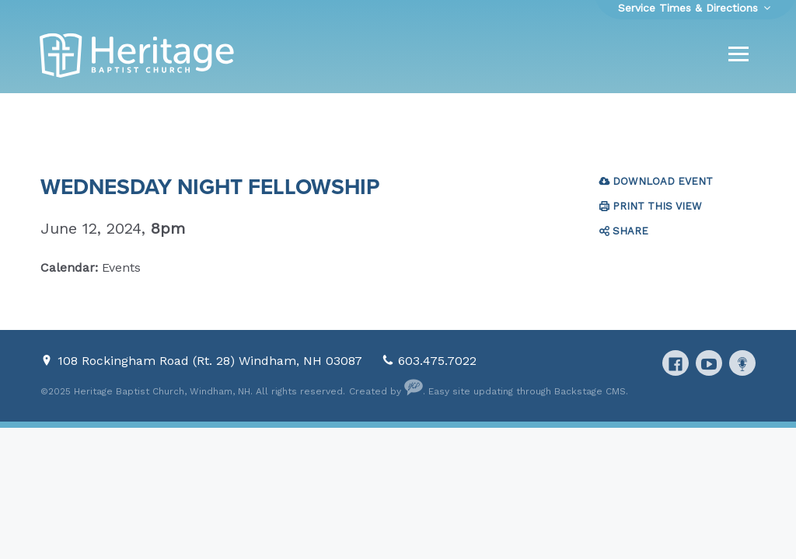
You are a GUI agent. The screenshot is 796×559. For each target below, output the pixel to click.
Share (630, 231)
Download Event (663, 181)
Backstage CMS (590, 391)
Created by (386, 391)
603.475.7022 (437, 360)
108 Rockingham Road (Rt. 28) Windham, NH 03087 (212, 360)
